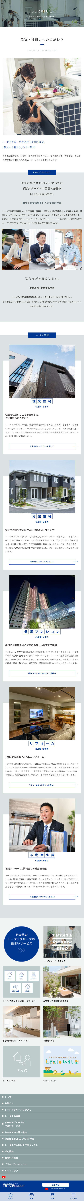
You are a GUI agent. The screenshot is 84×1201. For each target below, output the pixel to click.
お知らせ (9, 1103)
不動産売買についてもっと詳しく (42, 897)
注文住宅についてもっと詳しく (42, 446)
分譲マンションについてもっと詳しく (42, 673)
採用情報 (9, 1151)
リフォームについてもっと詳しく (42, 785)
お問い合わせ (11, 1157)
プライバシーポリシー (16, 1164)
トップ (8, 1096)
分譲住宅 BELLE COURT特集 (19, 1138)
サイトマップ (11, 1170)
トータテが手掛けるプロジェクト (21, 1145)
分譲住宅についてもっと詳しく (42, 561)
